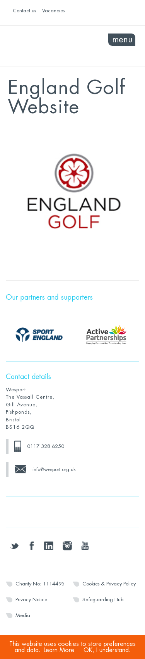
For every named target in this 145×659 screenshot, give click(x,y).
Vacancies (53, 10)
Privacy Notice (31, 599)
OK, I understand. (107, 650)
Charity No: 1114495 (40, 583)
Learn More (59, 650)
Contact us (24, 10)
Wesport (39, 38)
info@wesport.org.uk (54, 469)
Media (22, 615)
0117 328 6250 (45, 446)
